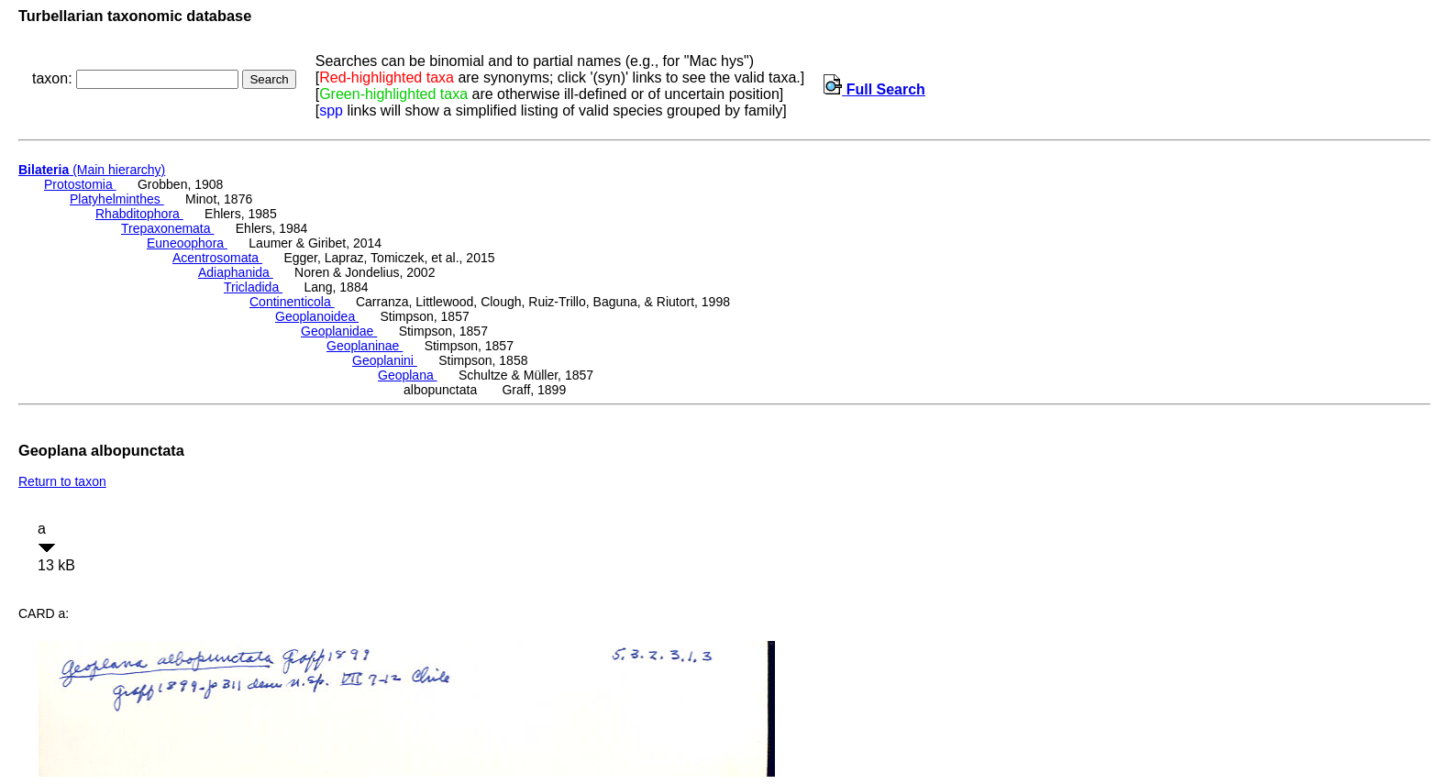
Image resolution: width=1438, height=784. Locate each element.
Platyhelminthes (117, 199)
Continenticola (292, 301)
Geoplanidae (339, 331)
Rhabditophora (139, 213)
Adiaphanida (235, 272)
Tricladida (253, 287)
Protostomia (80, 184)
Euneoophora (187, 243)
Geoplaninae (364, 345)
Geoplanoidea (317, 316)
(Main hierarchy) (91, 169)
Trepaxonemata (167, 228)
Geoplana (407, 375)
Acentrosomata (217, 257)
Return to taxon (62, 481)
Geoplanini (384, 360)
